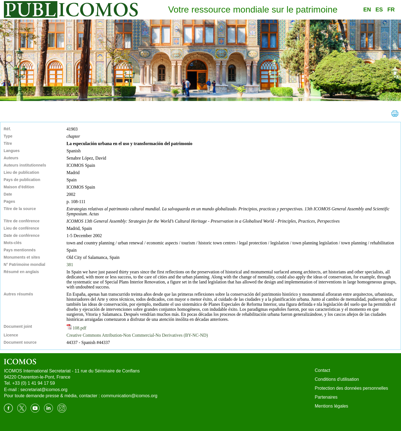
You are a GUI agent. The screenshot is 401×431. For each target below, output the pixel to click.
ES (379, 9)
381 (70, 264)
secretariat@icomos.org (43, 389)
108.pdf (76, 328)
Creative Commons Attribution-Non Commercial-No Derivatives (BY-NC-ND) (137, 335)
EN (367, 9)
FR (391, 9)
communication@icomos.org (129, 395)
